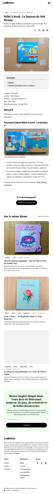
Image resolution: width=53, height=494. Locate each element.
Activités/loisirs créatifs (25, 476)
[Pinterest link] (45, 463)
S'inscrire (27, 425)
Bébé (13, 313)
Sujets (22, 463)
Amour (7, 313)
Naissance (26, 313)
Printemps (8, 366)
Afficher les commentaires (26, 202)
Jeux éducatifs (24, 472)
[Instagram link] (41, 463)
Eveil (6, 12)
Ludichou (8, 2)
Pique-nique (23, 366)
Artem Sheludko (32, 488)
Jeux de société (25, 469)
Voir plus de (43, 216)
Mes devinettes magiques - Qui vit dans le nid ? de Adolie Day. (25, 262)
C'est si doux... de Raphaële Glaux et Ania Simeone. (23, 317)
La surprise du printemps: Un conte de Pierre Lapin (25, 373)
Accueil (6, 463)
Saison (15, 366)
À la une (22, 466)
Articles (6, 466)
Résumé (11, 82)
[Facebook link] (37, 463)
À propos (7, 469)
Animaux (7, 257)
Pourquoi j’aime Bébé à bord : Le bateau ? (21, 85)
